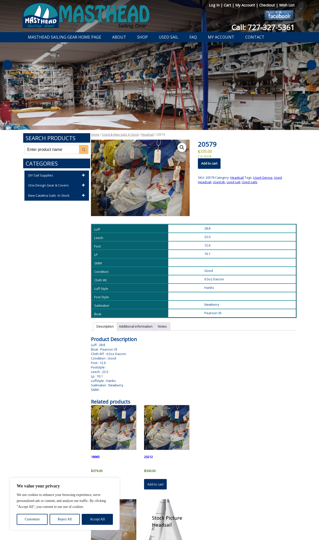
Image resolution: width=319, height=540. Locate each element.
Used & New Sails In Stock (120, 134)
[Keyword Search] (52, 149)
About (119, 37)
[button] (181, 147)
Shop (142, 37)
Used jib (219, 182)
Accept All (97, 519)
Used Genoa (262, 177)
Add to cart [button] (155, 484)
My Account (245, 4)
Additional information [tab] (136, 326)
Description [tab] (105, 326)
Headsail (147, 134)
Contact (254, 37)
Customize (32, 519)
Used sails (249, 182)
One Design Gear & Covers (57, 185)
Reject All (65, 519)
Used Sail (168, 37)
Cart (228, 4)
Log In (215, 4)
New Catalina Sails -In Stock (57, 195)
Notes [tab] (162, 326)
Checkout (267, 4)
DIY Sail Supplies (57, 175)
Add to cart (209, 163)
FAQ (193, 37)
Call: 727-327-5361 (263, 27)
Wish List (287, 4)
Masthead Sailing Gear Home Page (64, 37)
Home (95, 134)
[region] (65, 504)
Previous (7, 65)
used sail (233, 182)
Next (312, 65)
